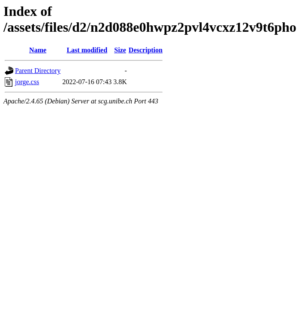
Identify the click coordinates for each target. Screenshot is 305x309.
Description (146, 50)
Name (37, 50)
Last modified (86, 50)
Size (120, 50)
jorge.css (27, 81)
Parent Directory (37, 70)
